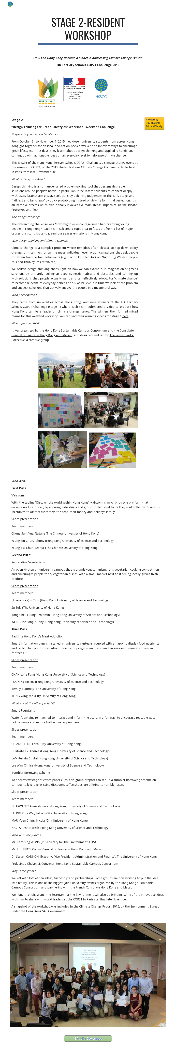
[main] (88, 30)
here (125, 316)
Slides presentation (24, 519)
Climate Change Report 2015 (99, 906)
